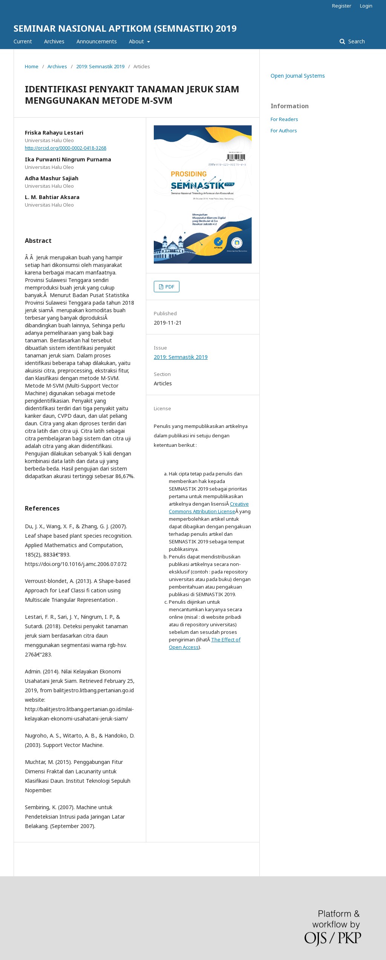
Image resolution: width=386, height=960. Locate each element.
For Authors (284, 130)
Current (23, 41)
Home (31, 66)
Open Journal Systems (298, 75)
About (137, 41)
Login (366, 5)
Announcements (97, 41)
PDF (169, 286)
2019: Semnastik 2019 (100, 66)
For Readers (284, 119)
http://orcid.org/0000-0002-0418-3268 (65, 148)
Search (356, 41)
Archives (54, 41)
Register (341, 5)
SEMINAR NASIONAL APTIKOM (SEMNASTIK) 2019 (125, 28)
